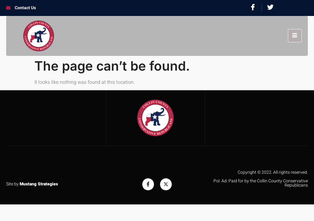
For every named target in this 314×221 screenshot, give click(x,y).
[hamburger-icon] (295, 35)
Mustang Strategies (39, 184)
